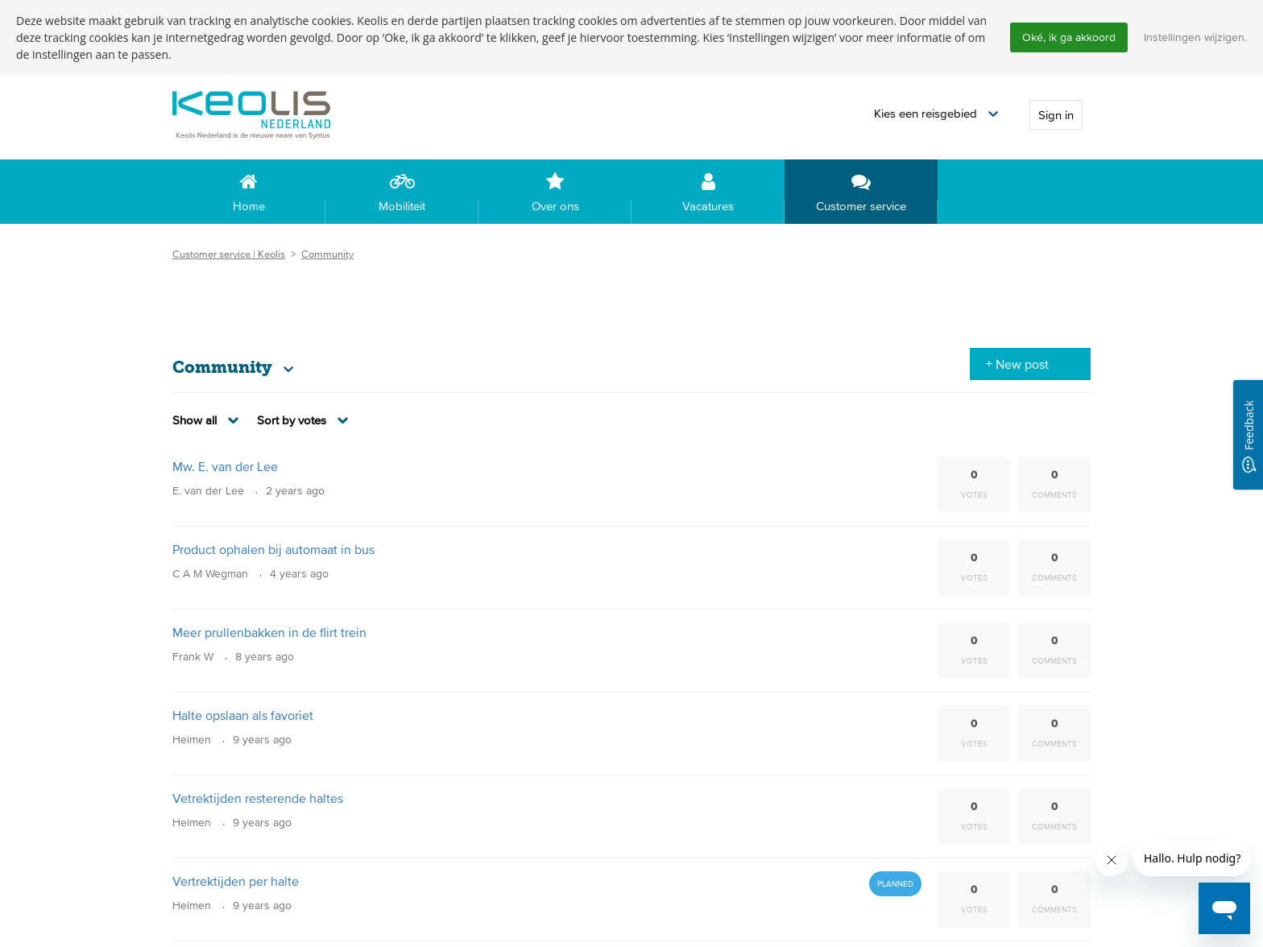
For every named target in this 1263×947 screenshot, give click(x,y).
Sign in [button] (1056, 115)
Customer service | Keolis (228, 255)
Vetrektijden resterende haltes (257, 799)
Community (327, 255)
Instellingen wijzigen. (1195, 37)
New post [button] (1022, 365)
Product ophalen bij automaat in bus (273, 550)
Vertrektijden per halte (235, 882)
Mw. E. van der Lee (225, 467)
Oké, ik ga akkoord (1069, 37)
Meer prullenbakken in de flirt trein (269, 633)
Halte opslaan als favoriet (242, 716)
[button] (936, 115)
